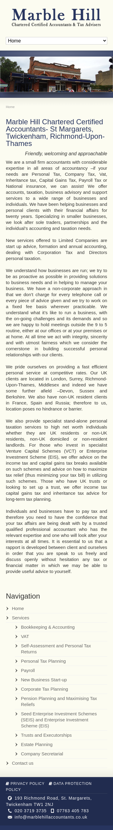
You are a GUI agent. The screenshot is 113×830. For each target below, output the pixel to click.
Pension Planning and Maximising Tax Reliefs (59, 701)
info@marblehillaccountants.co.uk (50, 817)
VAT (25, 636)
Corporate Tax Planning (44, 689)
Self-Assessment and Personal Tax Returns (56, 648)
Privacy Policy (25, 784)
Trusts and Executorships (46, 735)
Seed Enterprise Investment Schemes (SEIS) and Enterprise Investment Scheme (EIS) (59, 719)
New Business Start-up (44, 679)
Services (20, 617)
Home (18, 608)
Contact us (22, 763)
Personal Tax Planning (43, 661)
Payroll (28, 670)
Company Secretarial (42, 753)
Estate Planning (36, 744)
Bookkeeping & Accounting (47, 627)
